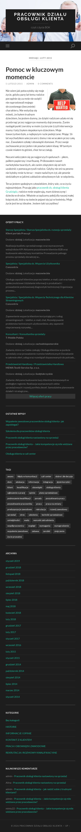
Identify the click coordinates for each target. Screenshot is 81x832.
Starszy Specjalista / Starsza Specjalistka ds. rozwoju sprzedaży (38, 229)
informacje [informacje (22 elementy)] (33, 482)
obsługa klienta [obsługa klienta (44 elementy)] (53, 487)
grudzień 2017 (13, 625)
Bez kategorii (12, 720)
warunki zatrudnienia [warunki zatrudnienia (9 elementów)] (43, 520)
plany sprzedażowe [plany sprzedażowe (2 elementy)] (48, 492)
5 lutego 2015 (14, 83)
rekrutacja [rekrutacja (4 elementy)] (41, 509)
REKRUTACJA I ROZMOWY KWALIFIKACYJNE (31, 752)
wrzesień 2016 (13, 645)
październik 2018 (15, 580)
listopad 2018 (13, 573)
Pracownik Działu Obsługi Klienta (40, 16)
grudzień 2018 (13, 567)
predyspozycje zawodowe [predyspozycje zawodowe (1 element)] (19, 509)
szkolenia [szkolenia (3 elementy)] (33, 514)
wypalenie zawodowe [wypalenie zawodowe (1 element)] (17, 531)
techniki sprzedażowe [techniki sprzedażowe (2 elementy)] (52, 514)
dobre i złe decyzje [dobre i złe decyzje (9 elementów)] (64, 476)
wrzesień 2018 (13, 586)
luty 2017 (11, 632)
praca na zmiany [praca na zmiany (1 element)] (53, 503)
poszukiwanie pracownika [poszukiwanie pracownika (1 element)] (19, 503)
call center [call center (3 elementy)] (46, 476)
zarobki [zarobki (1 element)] (46, 531)
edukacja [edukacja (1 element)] (20, 482)
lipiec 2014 (11, 683)
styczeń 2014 (13, 696)
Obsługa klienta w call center (21, 453)
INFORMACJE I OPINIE (18, 733)
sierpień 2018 (13, 593)
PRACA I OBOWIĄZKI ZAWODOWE (26, 746)
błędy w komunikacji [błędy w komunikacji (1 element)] (27, 476)
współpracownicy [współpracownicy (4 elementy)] (15, 525)
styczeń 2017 (13, 638)
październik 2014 (15, 670)
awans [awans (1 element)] (10, 476)
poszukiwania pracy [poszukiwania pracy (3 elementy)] (55, 498)
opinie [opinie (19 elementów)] (32, 492)
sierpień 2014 (13, 677)
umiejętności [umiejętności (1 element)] (13, 520)
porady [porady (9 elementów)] (38, 498)
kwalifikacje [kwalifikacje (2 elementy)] (22, 487)
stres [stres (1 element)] (22, 514)
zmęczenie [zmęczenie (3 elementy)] (59, 531)
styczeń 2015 (13, 657)
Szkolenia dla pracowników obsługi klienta (28, 431)
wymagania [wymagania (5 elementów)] (44, 525)
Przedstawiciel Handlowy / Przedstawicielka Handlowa (35, 364)
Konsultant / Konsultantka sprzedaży (25, 334)
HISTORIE (11, 726)
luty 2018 (11, 619)
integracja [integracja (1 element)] (48, 482)
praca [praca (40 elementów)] (39, 503)
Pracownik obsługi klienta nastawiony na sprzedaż (32, 437)
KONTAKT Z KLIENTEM (19, 739)
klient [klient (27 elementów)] (10, 487)
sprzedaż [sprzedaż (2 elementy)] (11, 514)
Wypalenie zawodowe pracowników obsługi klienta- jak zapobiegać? (35, 423)
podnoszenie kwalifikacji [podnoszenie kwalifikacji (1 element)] (19, 498)
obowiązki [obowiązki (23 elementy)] (37, 487)
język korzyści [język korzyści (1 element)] (63, 482)
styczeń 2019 (13, 560)
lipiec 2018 (11, 599)
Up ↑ (67, 826)
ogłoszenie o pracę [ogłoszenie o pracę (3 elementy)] (16, 492)
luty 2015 (11, 651)
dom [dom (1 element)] (9, 482)
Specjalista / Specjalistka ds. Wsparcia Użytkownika (33, 263)
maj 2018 (11, 606)
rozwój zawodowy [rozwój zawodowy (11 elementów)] (58, 509)
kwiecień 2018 (13, 612)
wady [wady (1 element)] (26, 520)
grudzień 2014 (13, 664)
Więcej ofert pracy (40, 396)
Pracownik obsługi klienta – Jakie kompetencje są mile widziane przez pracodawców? (39, 446)
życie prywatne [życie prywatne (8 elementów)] (14, 536)
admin (30, 83)
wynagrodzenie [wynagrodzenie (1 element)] (61, 525)
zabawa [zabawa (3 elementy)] (35, 531)
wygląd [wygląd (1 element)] (31, 525)
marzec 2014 (12, 690)
